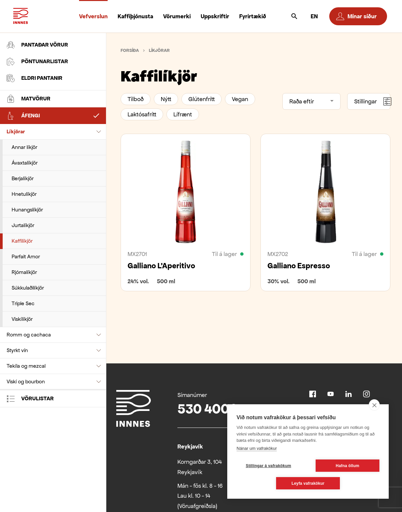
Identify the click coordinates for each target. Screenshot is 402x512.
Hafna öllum (347, 465)
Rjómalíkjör (24, 272)
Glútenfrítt (201, 99)
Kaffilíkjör (22, 241)
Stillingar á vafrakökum (268, 465)
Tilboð (136, 99)
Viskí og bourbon (26, 381)
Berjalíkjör (23, 178)
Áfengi (23, 116)
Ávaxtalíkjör (25, 163)
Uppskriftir (215, 16)
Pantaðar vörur (37, 45)
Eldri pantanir (34, 78)
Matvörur (28, 99)
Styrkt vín (17, 350)
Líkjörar (16, 131)
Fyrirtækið (252, 16)
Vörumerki (177, 16)
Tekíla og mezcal (26, 366)
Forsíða (130, 50)
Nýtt (166, 99)
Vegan (240, 99)
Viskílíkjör (22, 319)
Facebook (313, 394)
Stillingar (372, 101)
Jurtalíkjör (23, 225)
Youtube (331, 394)
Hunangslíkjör (27, 209)
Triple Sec (23, 303)
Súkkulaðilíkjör (28, 288)
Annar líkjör (24, 147)
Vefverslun (93, 16)
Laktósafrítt (142, 114)
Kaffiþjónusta (135, 16)
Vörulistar (30, 399)
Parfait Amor (26, 256)
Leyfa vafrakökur (307, 483)
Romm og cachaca (29, 334)
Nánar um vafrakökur (257, 448)
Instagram (366, 394)
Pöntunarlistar (37, 61)
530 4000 (207, 408)
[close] (374, 405)
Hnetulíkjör (24, 194)
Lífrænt (182, 114)
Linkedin (348, 394)
